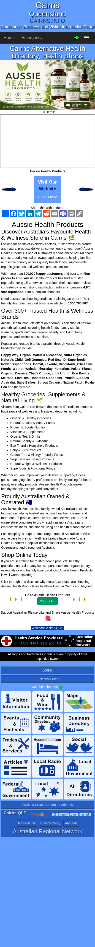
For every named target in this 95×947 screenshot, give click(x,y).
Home (9, 37)
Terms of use (26, 823)
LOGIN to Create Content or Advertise (48, 805)
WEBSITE (47, 601)
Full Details (47, 112)
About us (71, 823)
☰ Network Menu (47, 679)
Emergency (32, 37)
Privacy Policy (50, 823)
